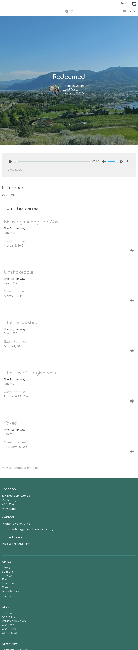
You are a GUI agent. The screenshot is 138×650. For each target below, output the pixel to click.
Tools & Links (11, 591)
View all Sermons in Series (20, 467)
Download (15, 169)
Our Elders (9, 629)
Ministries (8, 583)
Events (6, 579)
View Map (9, 509)
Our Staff (8, 625)
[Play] (11, 162)
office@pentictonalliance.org (32, 529)
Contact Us (9, 632)
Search (125, 3)
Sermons (8, 571)
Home (6, 567)
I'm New (7, 575)
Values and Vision (14, 621)
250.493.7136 (21, 524)
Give (5, 587)
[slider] (52, 161)
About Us (8, 617)
